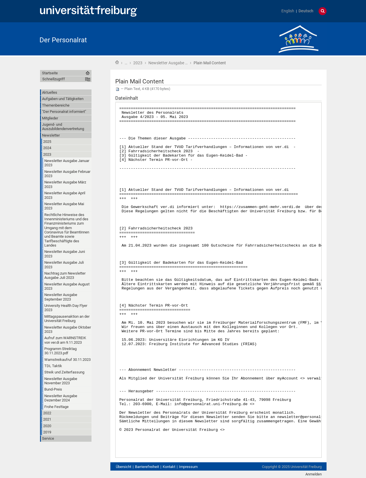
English (287, 11)
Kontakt (169, 467)
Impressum (188, 467)
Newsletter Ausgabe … (168, 63)
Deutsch (306, 11)
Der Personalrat (63, 40)
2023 (137, 63)
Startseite (117, 62)
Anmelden (313, 474)
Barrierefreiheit (147, 467)
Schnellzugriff (53, 79)
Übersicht (123, 467)
